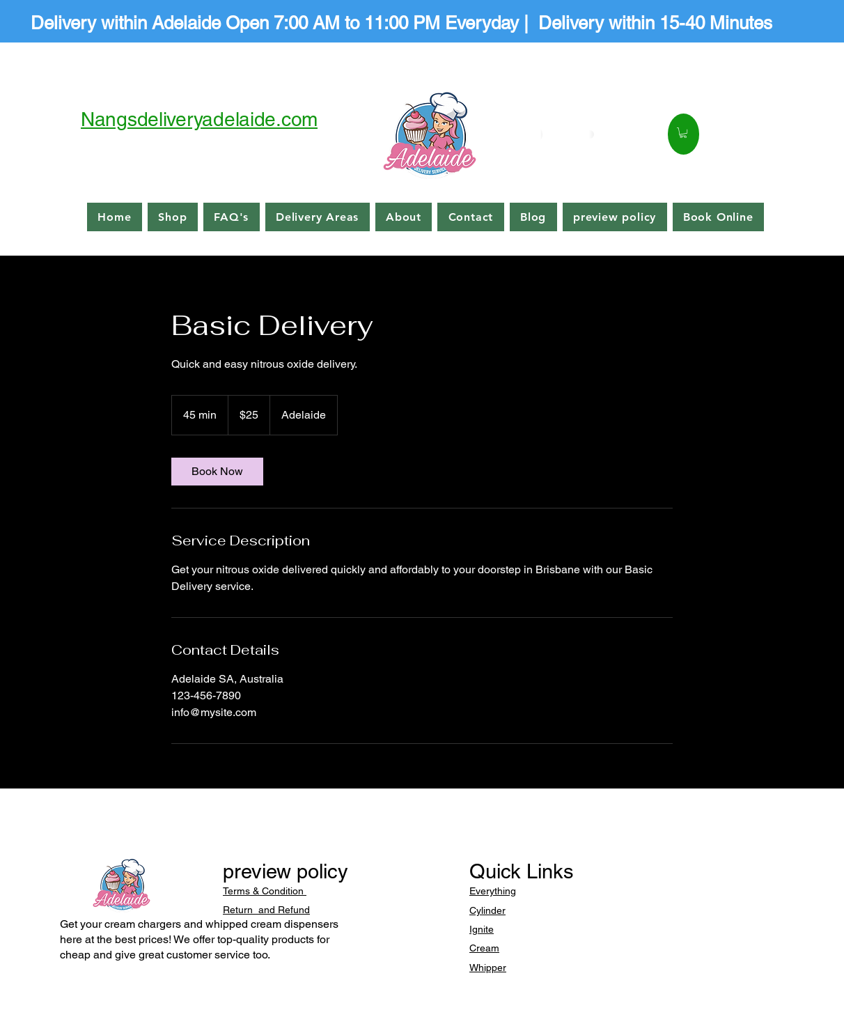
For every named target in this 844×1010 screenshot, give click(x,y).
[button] (683, 132)
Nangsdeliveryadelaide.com (199, 119)
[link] (217, 471)
